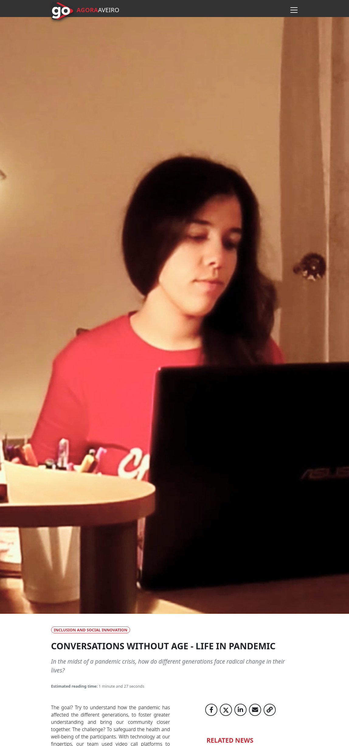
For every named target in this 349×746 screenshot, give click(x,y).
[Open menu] (294, 10)
